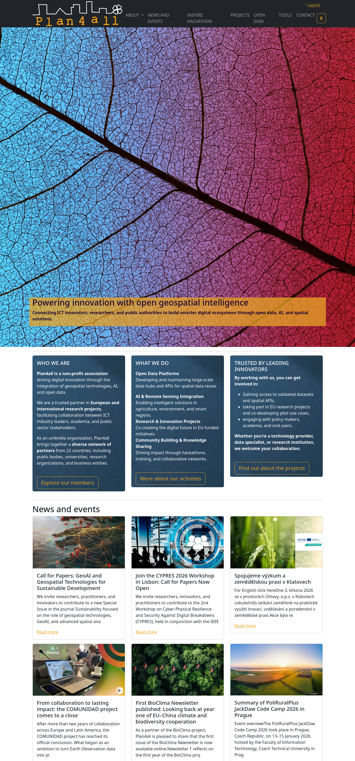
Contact (305, 15)
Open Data (259, 18)
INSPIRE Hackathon (199, 18)
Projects (239, 15)
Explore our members (67, 482)
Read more (47, 632)
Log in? (313, 4)
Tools (285, 15)
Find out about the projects (272, 468)
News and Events (158, 18)
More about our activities (170, 478)
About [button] (132, 15)
